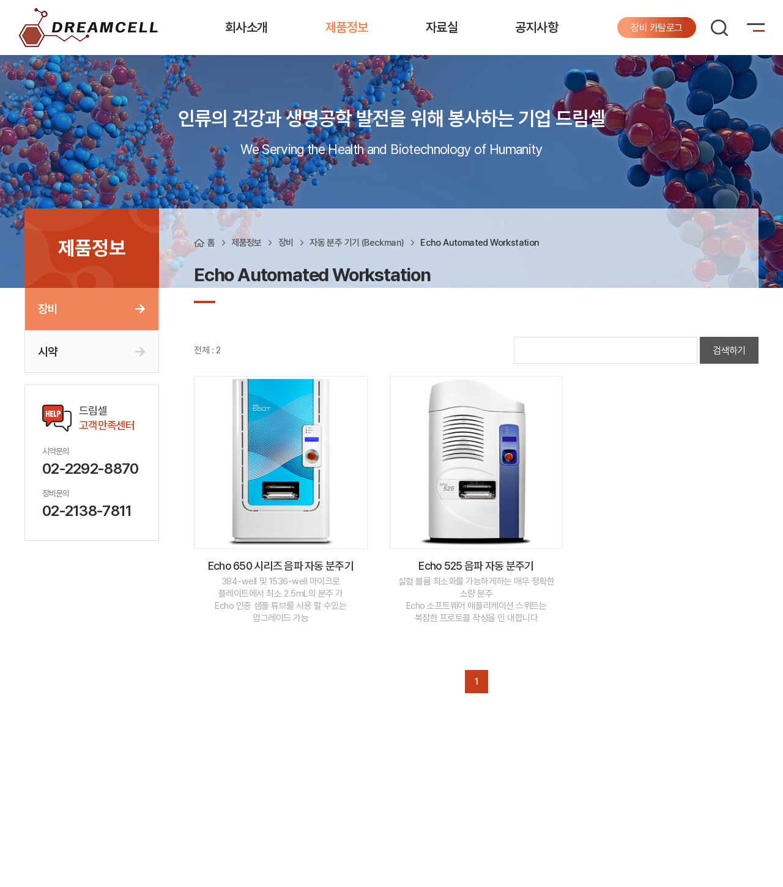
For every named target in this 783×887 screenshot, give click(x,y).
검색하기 (729, 350)
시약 (47, 351)
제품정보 (346, 27)
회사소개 (246, 27)
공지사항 (536, 27)
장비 (47, 308)
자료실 (442, 27)
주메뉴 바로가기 (0, 0)
